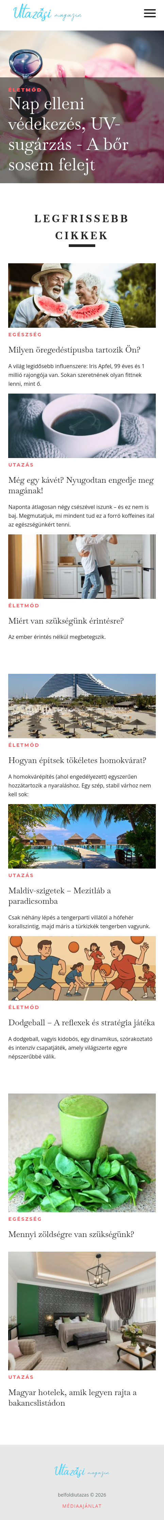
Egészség (25, 334)
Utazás (21, 465)
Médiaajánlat (82, 1506)
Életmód (25, 90)
